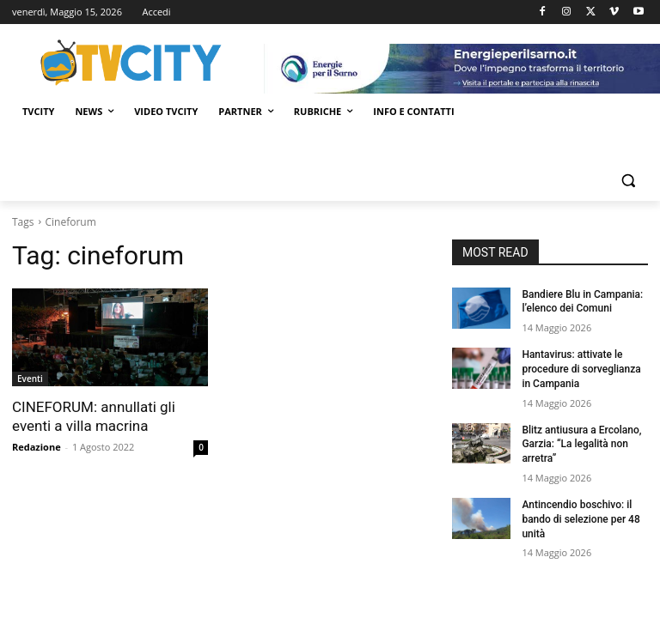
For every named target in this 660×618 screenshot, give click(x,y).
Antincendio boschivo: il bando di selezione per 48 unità (580, 519)
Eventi (30, 379)
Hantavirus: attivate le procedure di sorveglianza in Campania (581, 369)
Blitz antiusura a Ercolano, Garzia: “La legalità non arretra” (581, 444)
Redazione (36, 446)
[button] (628, 181)
